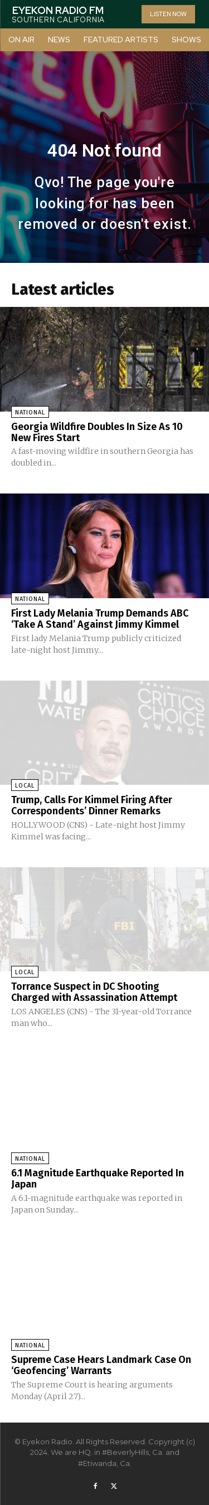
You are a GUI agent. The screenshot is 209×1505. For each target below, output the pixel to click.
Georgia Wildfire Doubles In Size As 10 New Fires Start (97, 432)
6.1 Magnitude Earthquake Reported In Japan (97, 1178)
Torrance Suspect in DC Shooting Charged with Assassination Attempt (94, 992)
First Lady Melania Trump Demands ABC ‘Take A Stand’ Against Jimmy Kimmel (99, 619)
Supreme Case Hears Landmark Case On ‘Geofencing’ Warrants (101, 1365)
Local (25, 785)
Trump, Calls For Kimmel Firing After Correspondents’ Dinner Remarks (91, 805)
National (30, 412)
